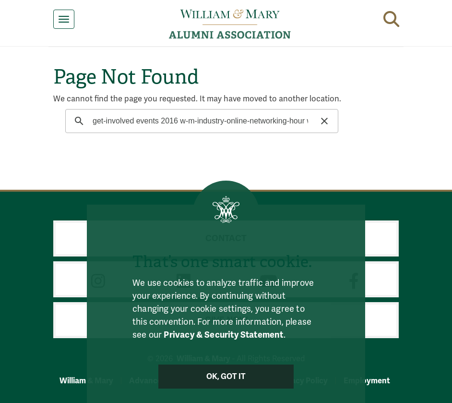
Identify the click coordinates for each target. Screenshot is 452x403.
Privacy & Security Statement (223, 335)
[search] (200, 121)
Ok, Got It (226, 376)
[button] (391, 17)
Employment (367, 381)
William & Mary (86, 381)
